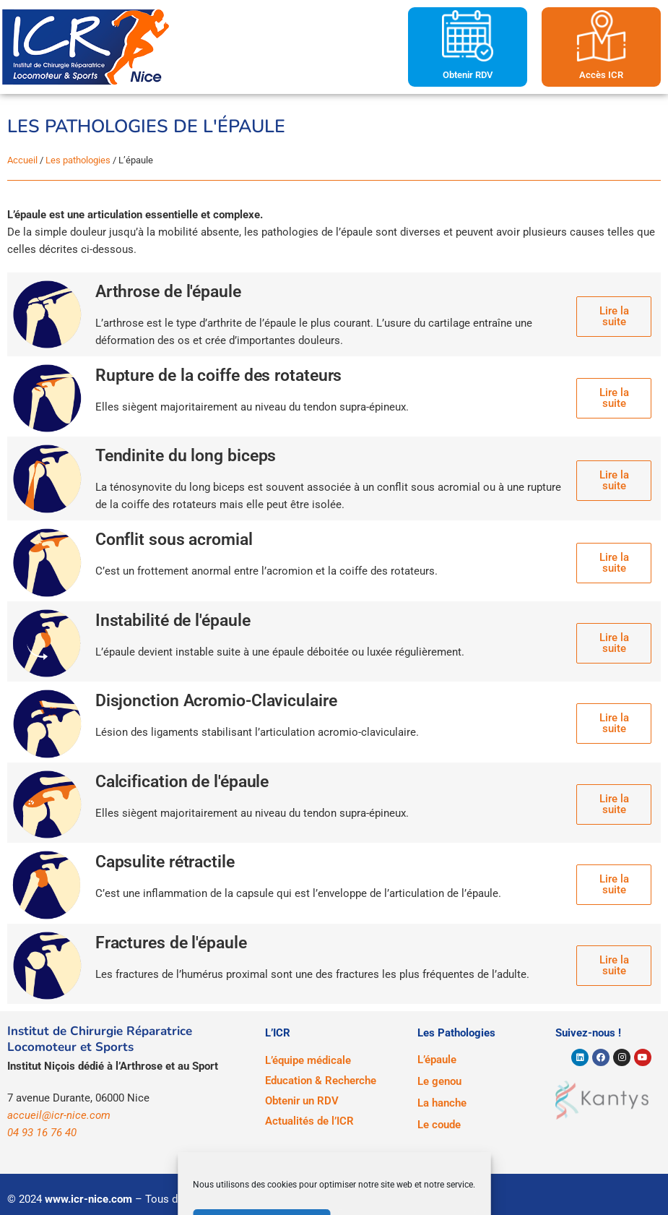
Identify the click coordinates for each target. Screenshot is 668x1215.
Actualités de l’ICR (309, 1121)
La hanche (442, 1102)
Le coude (439, 1124)
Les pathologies (77, 160)
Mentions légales (298, 1199)
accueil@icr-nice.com (58, 1115)
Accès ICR (601, 74)
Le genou (439, 1081)
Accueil (22, 160)
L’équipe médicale (308, 1060)
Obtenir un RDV (302, 1100)
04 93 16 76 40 (42, 1132)
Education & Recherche (320, 1080)
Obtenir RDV (468, 74)
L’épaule (436, 1059)
